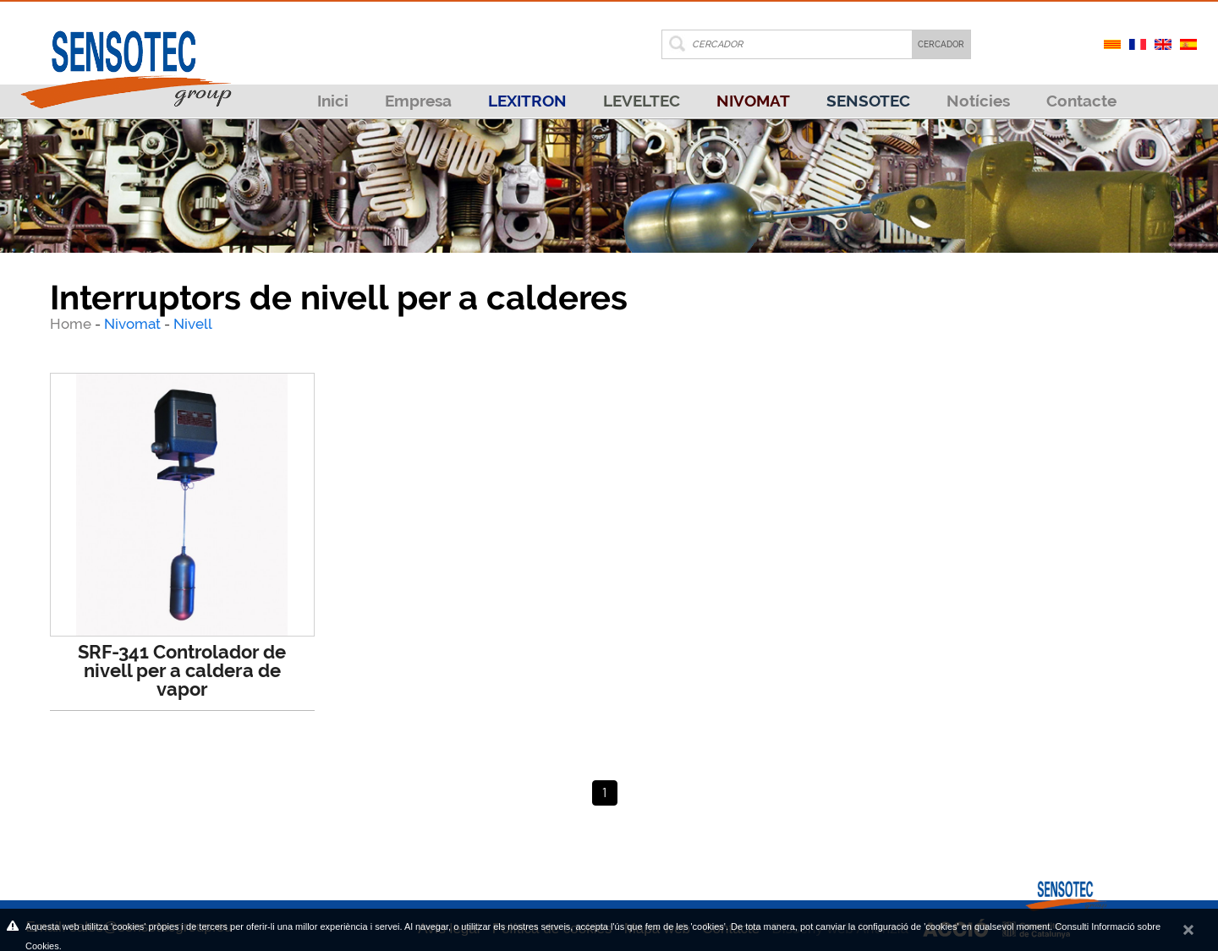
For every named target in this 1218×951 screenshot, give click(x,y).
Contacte (1081, 100)
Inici (332, 100)
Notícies (978, 100)
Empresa (418, 100)
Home (72, 323)
